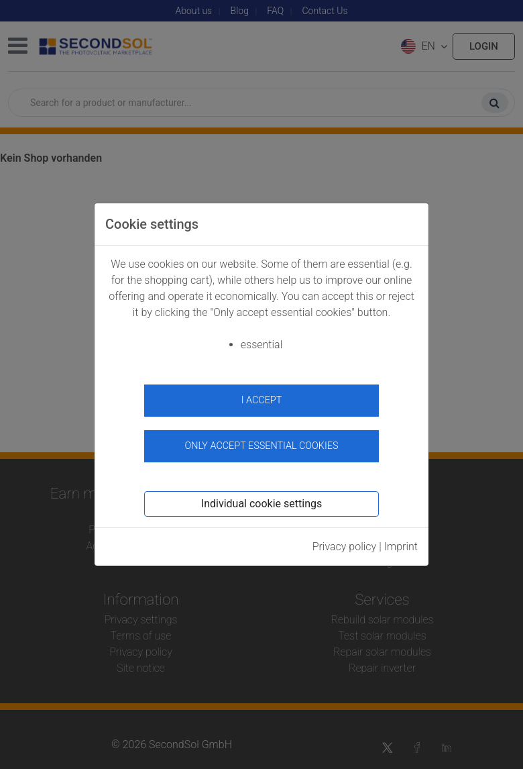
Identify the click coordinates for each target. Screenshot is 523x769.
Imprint (401, 546)
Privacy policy (344, 546)
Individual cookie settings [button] (261, 503)
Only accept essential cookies (262, 446)
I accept (261, 400)
